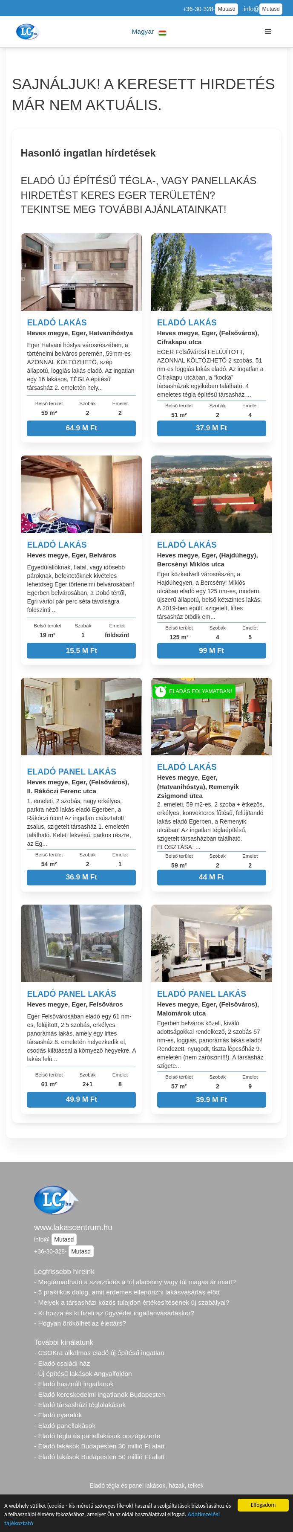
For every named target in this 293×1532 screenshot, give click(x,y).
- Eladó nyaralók (58, 1415)
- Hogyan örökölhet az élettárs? (80, 1323)
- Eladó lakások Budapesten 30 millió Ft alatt (99, 1446)
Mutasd (226, 9)
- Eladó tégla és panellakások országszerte (97, 1435)
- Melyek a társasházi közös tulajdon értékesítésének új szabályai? (131, 1302)
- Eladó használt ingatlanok (74, 1383)
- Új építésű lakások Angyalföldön (83, 1373)
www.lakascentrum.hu (73, 1227)
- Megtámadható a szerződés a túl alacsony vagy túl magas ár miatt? (135, 1281)
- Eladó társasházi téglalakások (80, 1404)
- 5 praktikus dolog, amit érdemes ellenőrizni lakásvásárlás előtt (127, 1292)
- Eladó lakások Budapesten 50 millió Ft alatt (99, 1456)
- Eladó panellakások (64, 1425)
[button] (149, 32)
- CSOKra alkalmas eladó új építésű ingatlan (99, 1352)
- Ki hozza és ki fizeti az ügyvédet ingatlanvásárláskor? (114, 1313)
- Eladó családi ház (62, 1363)
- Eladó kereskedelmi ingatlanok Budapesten (99, 1394)
